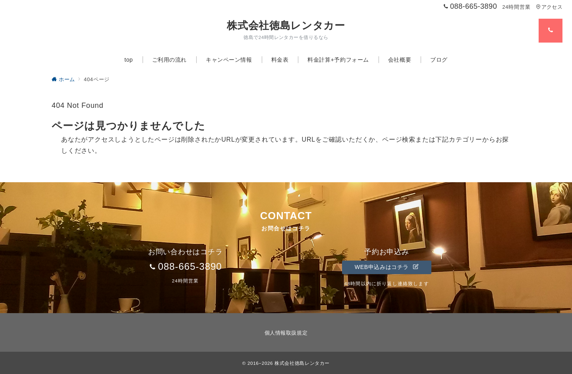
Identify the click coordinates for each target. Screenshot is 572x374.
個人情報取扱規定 (286, 333)
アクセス (549, 7)
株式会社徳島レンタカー (286, 25)
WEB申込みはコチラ (387, 267)
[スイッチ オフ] (550, 30)
